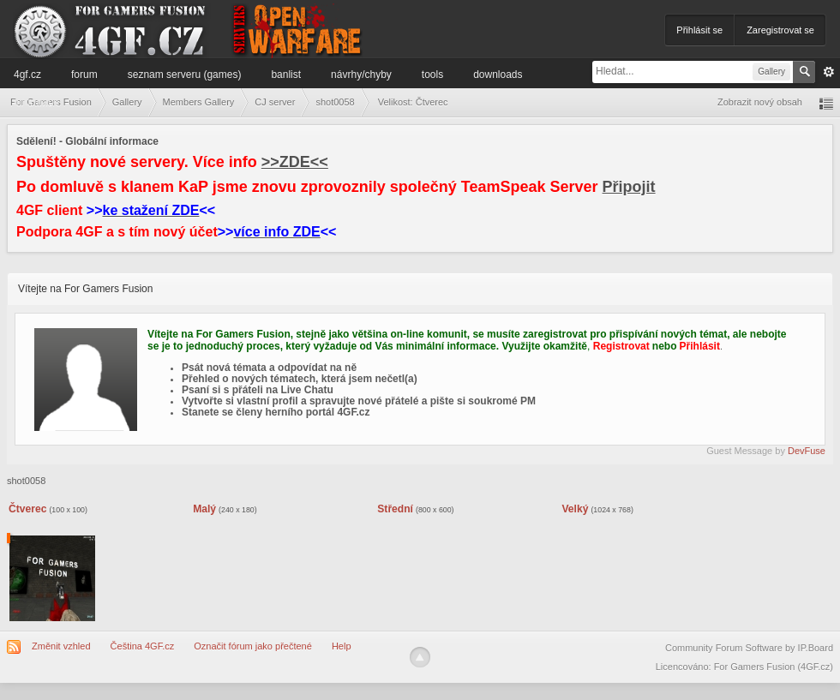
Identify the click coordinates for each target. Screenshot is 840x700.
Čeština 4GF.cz (143, 646)
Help (341, 646)
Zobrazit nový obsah (759, 102)
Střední (395, 509)
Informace (36, 102)
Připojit (629, 186)
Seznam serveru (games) (185, 75)
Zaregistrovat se (780, 30)
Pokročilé (829, 72)
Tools (432, 75)
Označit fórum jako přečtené (253, 646)
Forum (84, 75)
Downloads (497, 75)
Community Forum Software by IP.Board (749, 648)
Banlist (286, 75)
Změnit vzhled (61, 646)
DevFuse (806, 451)
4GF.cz (27, 75)
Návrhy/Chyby (361, 75)
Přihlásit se (699, 30)
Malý (204, 509)
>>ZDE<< (294, 162)
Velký (574, 509)
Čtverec (27, 509)
